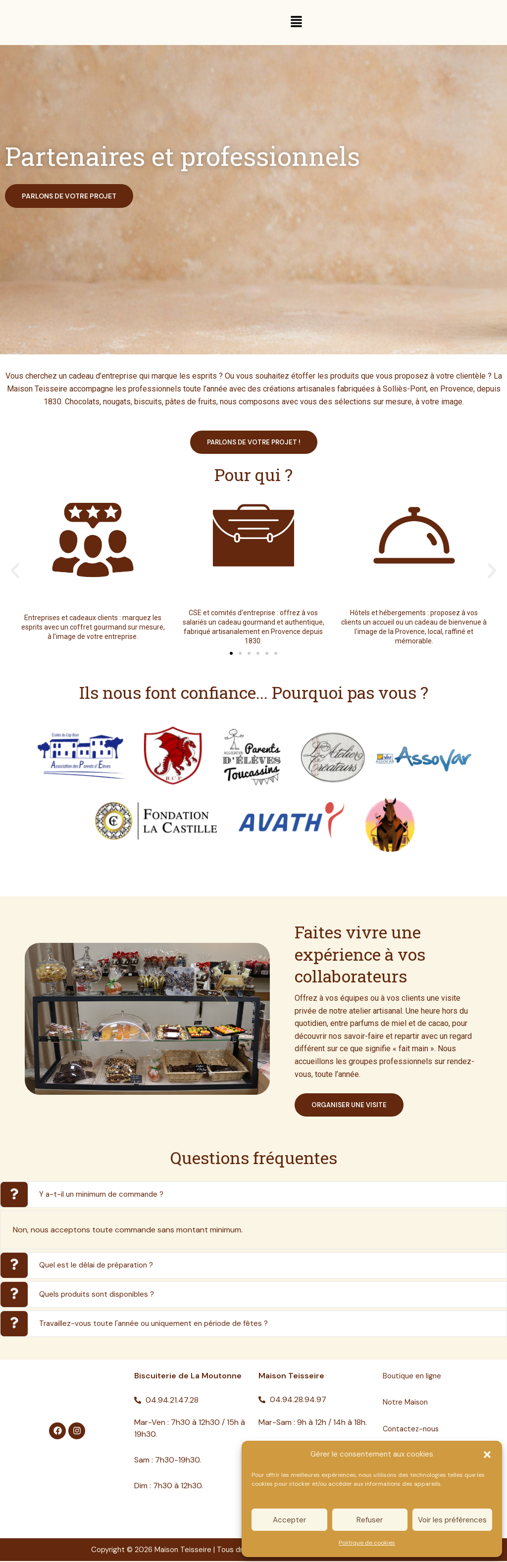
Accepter (289, 1520)
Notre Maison (407, 1403)
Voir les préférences (452, 1520)
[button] (487, 1455)
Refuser (369, 1520)
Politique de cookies (367, 1543)
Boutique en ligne (414, 1376)
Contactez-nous (413, 1429)
